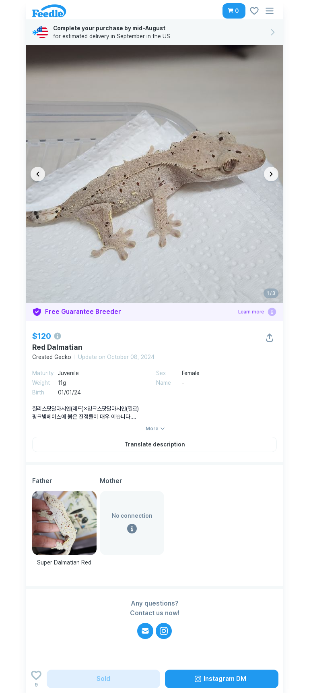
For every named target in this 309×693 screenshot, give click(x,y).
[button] (233, 11)
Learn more (251, 312)
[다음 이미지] (271, 174)
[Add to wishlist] (36, 679)
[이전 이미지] (38, 174)
